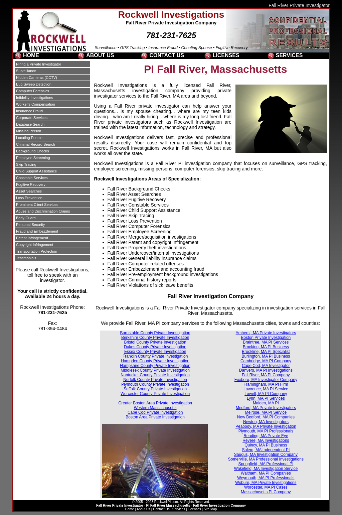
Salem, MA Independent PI (266, 449)
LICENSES (226, 55)
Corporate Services (31, 118)
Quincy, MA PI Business (265, 445)
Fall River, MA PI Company (266, 375)
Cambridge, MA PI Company (265, 361)
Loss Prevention (29, 198)
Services (178, 509)
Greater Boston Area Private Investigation (155, 403)
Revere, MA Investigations (265, 440)
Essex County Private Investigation (155, 351)
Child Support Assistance (36, 171)
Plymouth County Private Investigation (155, 384)
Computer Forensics (32, 91)
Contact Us (161, 509)
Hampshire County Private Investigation (155, 365)
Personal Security (30, 225)
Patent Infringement (32, 238)
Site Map (210, 509)
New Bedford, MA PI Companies (266, 417)
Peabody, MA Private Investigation (265, 426)
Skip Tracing (26, 164)
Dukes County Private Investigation (155, 347)
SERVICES (289, 55)
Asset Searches (29, 191)
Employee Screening (33, 158)
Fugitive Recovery (30, 184)
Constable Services (32, 178)
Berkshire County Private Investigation (155, 337)
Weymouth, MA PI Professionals (265, 478)
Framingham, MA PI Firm (265, 384)
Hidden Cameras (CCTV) (36, 78)
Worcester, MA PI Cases (266, 487)
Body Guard (26, 218)
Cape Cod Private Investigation (155, 412)
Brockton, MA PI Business (266, 347)
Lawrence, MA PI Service (265, 389)
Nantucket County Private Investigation (155, 375)
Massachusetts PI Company (266, 492)
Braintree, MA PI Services (266, 342)
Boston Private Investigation (266, 337)
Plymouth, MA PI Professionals (265, 431)
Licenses (194, 509)
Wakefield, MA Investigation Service (266, 468)
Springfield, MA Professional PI (266, 464)
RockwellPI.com (166, 502)
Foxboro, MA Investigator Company (265, 379)
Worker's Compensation (35, 104)
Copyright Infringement (34, 245)
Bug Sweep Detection (33, 84)
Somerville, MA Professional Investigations (266, 459)
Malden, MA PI (266, 403)
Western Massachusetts (155, 407)
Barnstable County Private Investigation (155, 333)
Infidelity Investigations (34, 98)
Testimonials (26, 258)
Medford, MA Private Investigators (266, 407)
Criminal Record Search (35, 144)
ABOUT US (100, 55)
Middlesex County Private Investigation (155, 370)
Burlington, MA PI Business (266, 356)
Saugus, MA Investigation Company (266, 454)
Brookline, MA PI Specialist (266, 351)
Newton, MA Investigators (266, 421)
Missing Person (28, 131)
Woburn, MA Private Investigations (265, 482)
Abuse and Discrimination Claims (43, 211)
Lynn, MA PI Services (266, 398)
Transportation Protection (36, 251)
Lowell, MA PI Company (265, 393)
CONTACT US (166, 55)
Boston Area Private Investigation (155, 417)
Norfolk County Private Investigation (155, 379)
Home (129, 509)
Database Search (30, 124)
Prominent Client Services (37, 205)
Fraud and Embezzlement (37, 231)
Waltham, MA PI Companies (266, 473)
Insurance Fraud (29, 111)
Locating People (29, 138)
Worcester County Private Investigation (155, 393)
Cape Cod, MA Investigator (266, 365)
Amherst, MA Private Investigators (266, 333)
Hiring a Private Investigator (38, 64)
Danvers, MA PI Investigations (266, 370)
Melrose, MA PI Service (266, 412)
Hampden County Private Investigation (155, 361)
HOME (31, 55)
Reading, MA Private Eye (265, 435)
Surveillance (26, 71)
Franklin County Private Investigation (155, 356)
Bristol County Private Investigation (155, 342)
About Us (143, 509)
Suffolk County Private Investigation (155, 389)
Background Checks (32, 151)
